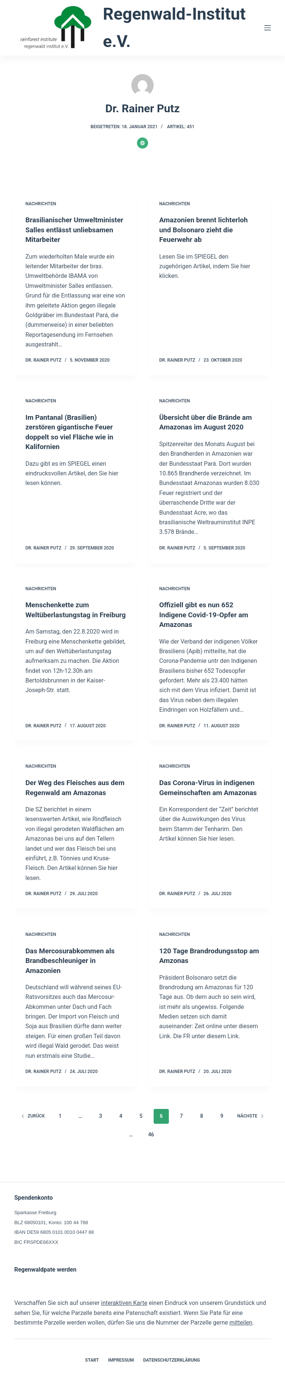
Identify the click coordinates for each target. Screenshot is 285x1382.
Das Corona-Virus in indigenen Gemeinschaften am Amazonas (204, 801)
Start (92, 1360)
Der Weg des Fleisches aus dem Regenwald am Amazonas (69, 801)
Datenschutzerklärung (171, 1360)
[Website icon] (142, 143)
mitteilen (240, 1322)
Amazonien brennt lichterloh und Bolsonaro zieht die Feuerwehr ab (206, 229)
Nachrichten (40, 203)
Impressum (121, 1360)
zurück (33, 1133)
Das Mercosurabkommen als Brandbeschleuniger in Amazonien (72, 978)
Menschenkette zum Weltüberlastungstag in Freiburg (63, 623)
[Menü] (267, 27)
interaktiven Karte (124, 1302)
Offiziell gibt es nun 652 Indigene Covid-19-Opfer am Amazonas (206, 623)
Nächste (250, 1133)
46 (151, 1152)
